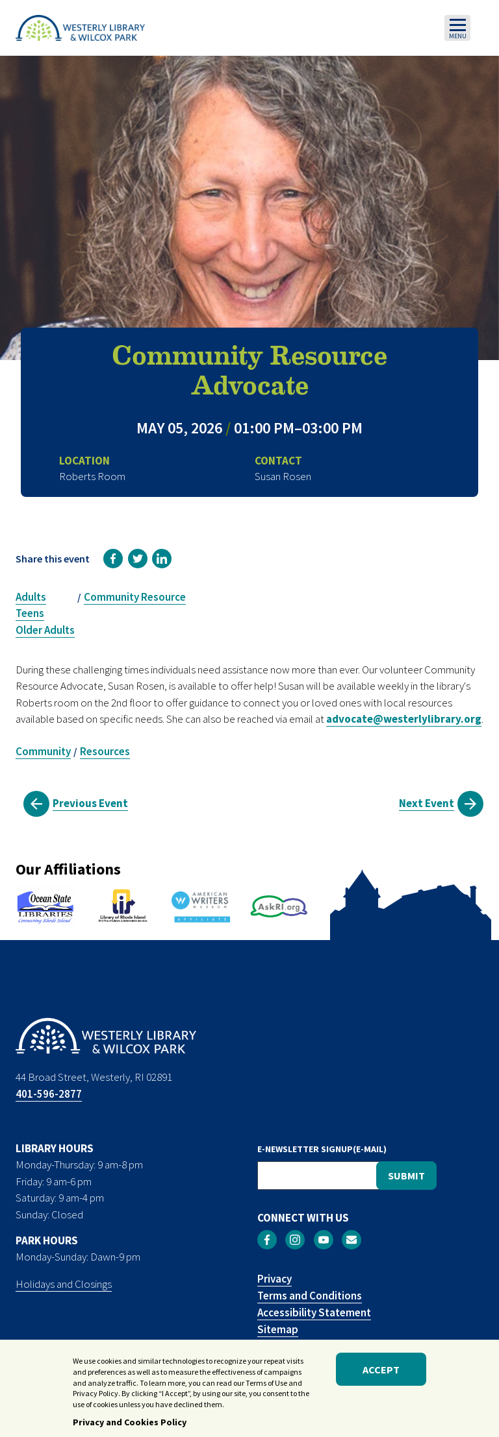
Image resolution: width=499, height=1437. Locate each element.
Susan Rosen (283, 476)
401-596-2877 (49, 1094)
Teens (30, 613)
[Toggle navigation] (457, 28)
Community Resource (135, 597)
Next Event (426, 803)
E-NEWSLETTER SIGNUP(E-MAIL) (322, 1149)
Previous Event (90, 803)
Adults (31, 597)
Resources (105, 751)
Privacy (274, 1279)
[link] (113, 558)
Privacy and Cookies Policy (129, 1427)
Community (43, 751)
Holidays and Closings (64, 1284)
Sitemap (277, 1329)
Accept (381, 1374)
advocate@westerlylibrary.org (403, 719)
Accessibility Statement (314, 1312)
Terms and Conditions (309, 1295)
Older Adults (45, 630)
